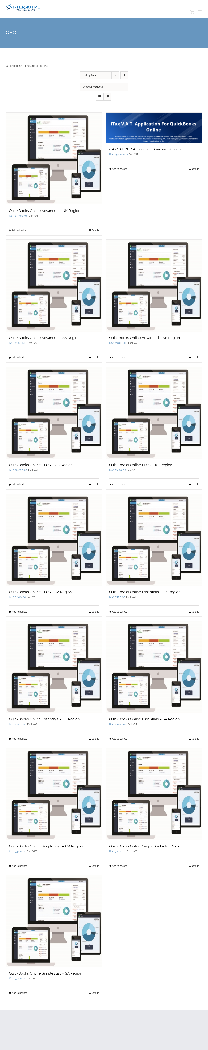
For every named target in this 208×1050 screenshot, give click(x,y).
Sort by (90, 75)
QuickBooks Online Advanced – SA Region (44, 338)
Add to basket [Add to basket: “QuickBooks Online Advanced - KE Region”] (119, 357)
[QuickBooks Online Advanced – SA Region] (54, 286)
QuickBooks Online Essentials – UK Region (145, 592)
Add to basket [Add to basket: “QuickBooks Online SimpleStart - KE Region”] (119, 866)
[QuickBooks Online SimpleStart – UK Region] (54, 794)
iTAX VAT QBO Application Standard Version (145, 149)
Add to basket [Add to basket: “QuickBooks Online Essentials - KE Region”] (19, 738)
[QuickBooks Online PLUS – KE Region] (154, 413)
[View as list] (107, 96)
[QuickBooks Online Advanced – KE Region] (154, 286)
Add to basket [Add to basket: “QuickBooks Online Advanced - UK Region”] (19, 230)
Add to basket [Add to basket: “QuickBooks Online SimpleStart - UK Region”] (19, 866)
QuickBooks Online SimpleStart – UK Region (46, 846)
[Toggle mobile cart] (192, 12)
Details (95, 230)
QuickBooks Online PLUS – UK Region (41, 465)
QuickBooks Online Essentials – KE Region (44, 719)
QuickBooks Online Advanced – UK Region (44, 211)
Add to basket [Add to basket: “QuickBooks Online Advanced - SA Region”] (19, 357)
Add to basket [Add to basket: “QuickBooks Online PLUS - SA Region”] (19, 611)
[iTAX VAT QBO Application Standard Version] (154, 128)
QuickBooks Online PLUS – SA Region (40, 592)
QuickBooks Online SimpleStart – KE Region (145, 846)
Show (93, 86)
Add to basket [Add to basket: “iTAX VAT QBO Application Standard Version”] (119, 169)
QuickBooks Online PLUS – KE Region (140, 465)
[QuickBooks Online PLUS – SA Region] (54, 540)
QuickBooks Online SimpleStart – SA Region (45, 973)
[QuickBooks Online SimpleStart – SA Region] (54, 921)
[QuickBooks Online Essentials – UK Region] (154, 540)
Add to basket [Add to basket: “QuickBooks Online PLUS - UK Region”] (19, 484)
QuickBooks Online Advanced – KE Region (144, 338)
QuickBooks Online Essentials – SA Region (144, 719)
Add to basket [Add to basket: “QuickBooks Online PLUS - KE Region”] (119, 484)
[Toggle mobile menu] (200, 12)
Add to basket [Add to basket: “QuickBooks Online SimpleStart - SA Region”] (19, 993)
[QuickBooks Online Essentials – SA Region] (154, 667)
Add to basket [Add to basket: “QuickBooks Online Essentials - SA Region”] (119, 738)
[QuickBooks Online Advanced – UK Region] (54, 158)
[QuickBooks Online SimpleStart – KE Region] (154, 794)
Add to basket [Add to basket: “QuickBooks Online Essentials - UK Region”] (119, 611)
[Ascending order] (124, 75)
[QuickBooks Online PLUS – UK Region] (54, 413)
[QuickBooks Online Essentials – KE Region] (54, 667)
